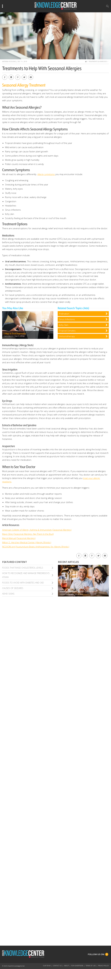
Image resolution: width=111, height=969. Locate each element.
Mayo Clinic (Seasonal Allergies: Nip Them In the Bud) (28, 534)
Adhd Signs (8, 593)
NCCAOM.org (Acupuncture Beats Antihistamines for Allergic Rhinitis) (35, 546)
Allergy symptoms (46, 174)
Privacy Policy (103, 965)
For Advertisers (77, 965)
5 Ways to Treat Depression (15, 333)
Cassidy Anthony (66, 594)
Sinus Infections (67, 319)
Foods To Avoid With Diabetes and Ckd (23, 582)
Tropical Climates (67, 330)
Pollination (64, 313)
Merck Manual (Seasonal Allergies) (19, 538)
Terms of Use (91, 965)
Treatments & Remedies (98, 61)
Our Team (47, 965)
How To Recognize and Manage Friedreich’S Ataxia (26, 575)
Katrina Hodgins (9, 61)
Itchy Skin (63, 324)
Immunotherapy (67, 336)
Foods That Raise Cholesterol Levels (22, 567)
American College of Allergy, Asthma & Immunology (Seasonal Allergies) (37, 529)
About (66, 965)
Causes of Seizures (12, 588)
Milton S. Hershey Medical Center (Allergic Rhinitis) (26, 542)
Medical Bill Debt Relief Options (76, 591)
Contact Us (57, 965)
